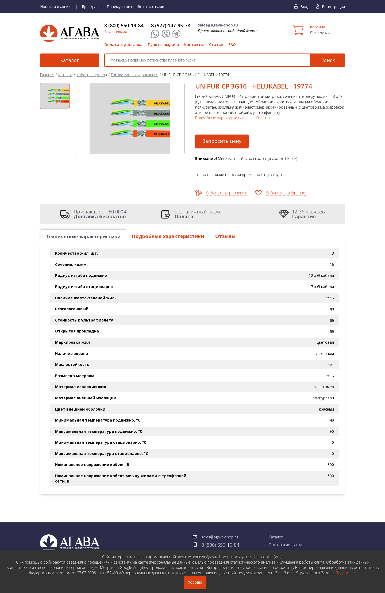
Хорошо (195, 582)
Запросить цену (221, 141)
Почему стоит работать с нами (135, 6)
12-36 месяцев (308, 214)
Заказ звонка (115, 31)
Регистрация (333, 6)
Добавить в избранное (286, 192)
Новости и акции (55, 6)
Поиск (327, 60)
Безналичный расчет (199, 214)
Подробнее (346, 572)
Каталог (69, 60)
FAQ (232, 44)
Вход (304, 6)
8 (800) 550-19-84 (123, 25)
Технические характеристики (83, 236)
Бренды (88, 6)
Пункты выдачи (163, 44)
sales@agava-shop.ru (218, 25)
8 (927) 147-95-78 (170, 25)
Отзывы (263, 117)
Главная (47, 74)
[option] (55, 96)
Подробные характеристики (220, 117)
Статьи (216, 44)
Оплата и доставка (123, 44)
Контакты (194, 44)
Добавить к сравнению (226, 192)
